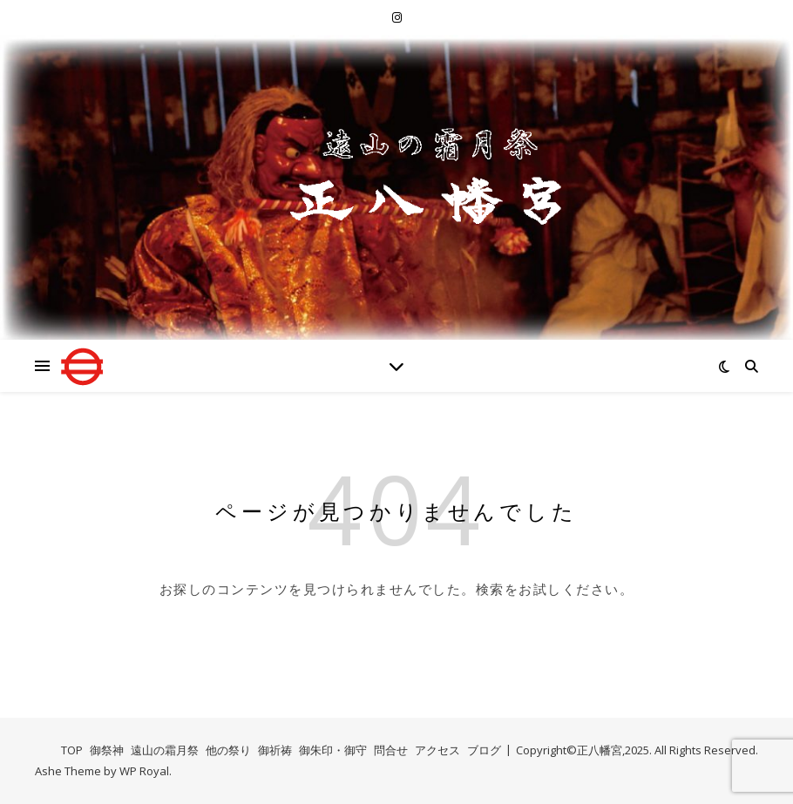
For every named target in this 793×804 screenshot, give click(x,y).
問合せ (391, 750)
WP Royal (144, 771)
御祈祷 (275, 750)
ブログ (484, 750)
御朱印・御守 (333, 750)
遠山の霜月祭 (165, 750)
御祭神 (107, 750)
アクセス (437, 750)
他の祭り (228, 750)
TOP (72, 750)
